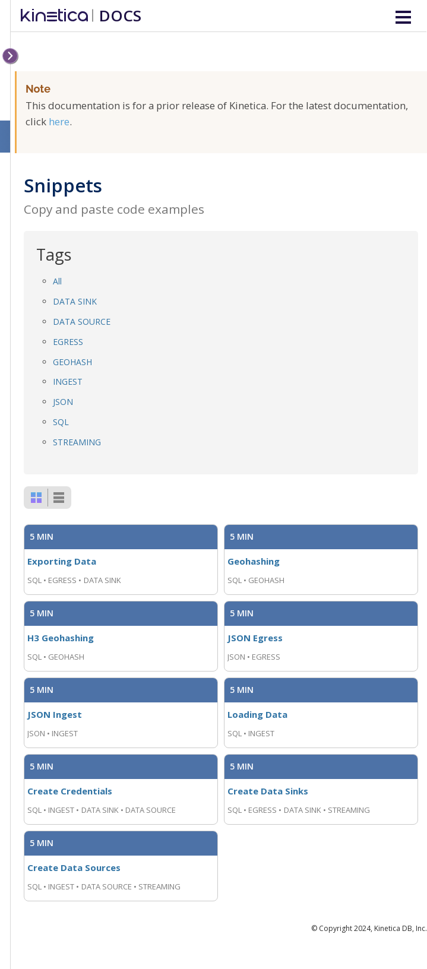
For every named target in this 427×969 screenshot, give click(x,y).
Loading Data (257, 714)
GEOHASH (72, 362)
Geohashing (253, 561)
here (59, 121)
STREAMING (77, 442)
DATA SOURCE (81, 321)
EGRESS (68, 341)
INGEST (68, 381)
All (57, 281)
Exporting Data (61, 561)
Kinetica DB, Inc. (400, 928)
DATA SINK (75, 301)
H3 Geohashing (60, 638)
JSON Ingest (54, 714)
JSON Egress (255, 638)
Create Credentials (69, 791)
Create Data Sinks (267, 791)
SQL (61, 422)
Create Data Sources (74, 867)
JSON (63, 401)
